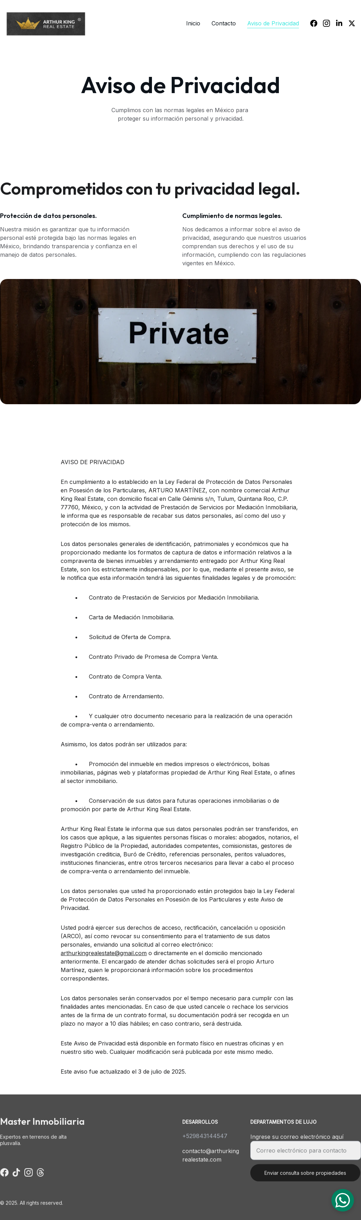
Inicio (193, 23)
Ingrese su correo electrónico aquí (296, 1140)
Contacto (224, 23)
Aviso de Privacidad (273, 23)
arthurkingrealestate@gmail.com (104, 956)
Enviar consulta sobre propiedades (305, 1177)
